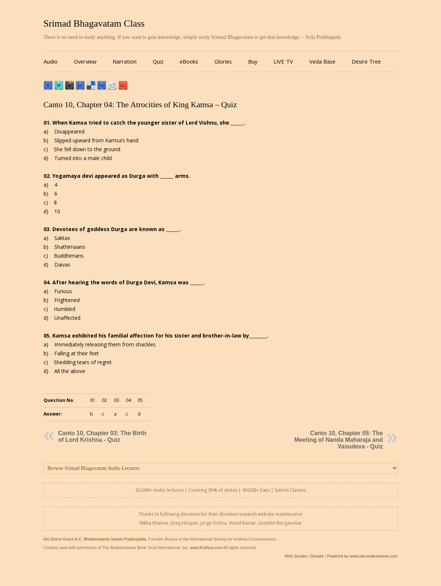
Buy (252, 61)
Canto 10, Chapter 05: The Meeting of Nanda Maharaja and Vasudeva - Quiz (338, 440)
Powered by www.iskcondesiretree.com (362, 556)
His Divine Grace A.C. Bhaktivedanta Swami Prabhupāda (95, 539)
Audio (51, 61)
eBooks (189, 61)
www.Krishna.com (206, 547)
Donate (317, 556)
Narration (125, 61)
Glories (223, 61)
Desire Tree (366, 61)
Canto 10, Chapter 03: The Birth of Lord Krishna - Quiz (102, 436)
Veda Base (322, 61)
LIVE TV (283, 61)
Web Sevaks (296, 556)
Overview (85, 61)
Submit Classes (290, 490)
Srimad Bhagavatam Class (94, 23)
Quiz (158, 61)
